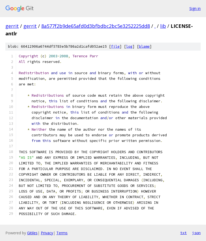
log (129, 46)
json (196, 232)
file (115, 46)
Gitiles (32, 232)
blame (144, 46)
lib (163, 26)
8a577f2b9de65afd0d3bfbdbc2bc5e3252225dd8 (95, 26)
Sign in (195, 8)
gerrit (12, 26)
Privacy (47, 232)
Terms (62, 232)
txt (183, 232)
